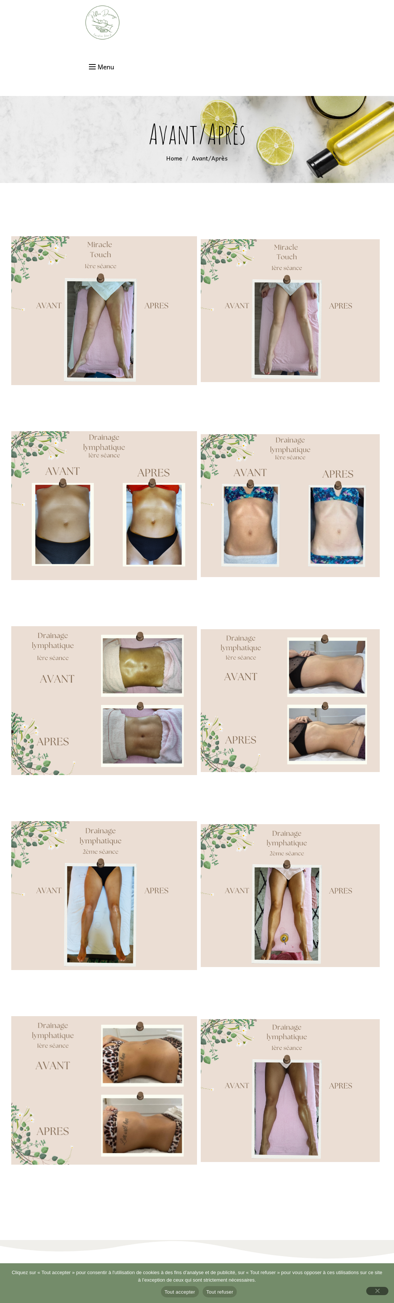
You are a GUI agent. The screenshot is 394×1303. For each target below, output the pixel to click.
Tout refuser (219, 1292)
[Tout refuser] (377, 1291)
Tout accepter (180, 1292)
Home (174, 158)
